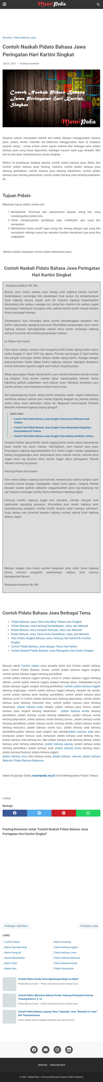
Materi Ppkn (10, 963)
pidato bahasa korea (68, 748)
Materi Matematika (14, 957)
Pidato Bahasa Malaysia (28, 760)
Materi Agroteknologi (15, 947)
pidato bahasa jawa (30, 707)
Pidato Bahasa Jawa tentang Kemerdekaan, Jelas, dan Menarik (49, 626)
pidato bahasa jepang (59, 744)
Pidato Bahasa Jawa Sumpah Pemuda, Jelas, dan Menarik (47, 630)
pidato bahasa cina (15, 756)
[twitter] (39, 813)
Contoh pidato (30, 665)
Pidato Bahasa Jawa (65, 952)
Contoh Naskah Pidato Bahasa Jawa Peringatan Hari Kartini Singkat (52, 650)
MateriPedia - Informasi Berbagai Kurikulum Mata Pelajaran (55, 1077)
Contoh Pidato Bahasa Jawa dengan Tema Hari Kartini (44, 646)
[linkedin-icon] (69, 1049)
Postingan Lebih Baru (16, 926)
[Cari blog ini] (98, 4)
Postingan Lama (89, 926)
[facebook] (15, 813)
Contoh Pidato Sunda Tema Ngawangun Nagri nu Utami (48, 979)
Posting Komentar (29, 63)
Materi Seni (10, 968)
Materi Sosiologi (62, 942)
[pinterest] (64, 813)
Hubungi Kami (57, 1064)
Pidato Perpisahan (64, 968)
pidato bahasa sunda (75, 711)
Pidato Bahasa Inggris (66, 947)
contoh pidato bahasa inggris (82, 686)
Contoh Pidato (12, 942)
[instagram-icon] (57, 1049)
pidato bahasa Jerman (67, 756)
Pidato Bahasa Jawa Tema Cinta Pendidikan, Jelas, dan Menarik (50, 634)
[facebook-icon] (34, 1049)
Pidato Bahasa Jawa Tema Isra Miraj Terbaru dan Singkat (47, 621)
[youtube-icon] (45, 1049)
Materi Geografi (12, 952)
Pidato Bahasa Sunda (65, 963)
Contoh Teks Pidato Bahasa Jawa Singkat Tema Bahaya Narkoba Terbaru (54, 436)
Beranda (42, 1064)
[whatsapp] (88, 813)
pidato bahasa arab (80, 731)
